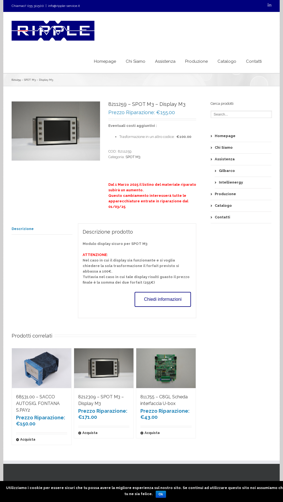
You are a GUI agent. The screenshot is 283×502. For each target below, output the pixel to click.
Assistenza (165, 61)
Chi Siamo (135, 61)
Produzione (196, 61)
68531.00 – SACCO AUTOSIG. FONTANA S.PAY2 (38, 403)
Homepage (105, 61)
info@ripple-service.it (64, 6)
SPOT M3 (132, 157)
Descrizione (23, 229)
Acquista (27, 439)
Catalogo (227, 61)
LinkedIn (269, 5)
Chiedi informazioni (163, 299)
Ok (161, 494)
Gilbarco (227, 171)
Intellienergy (231, 182)
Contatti (254, 61)
